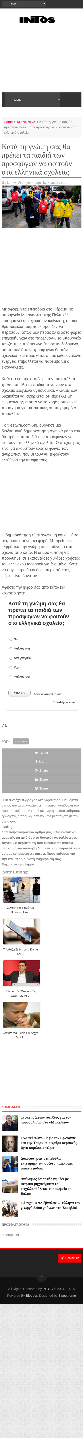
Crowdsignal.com (63, 702)
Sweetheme (67, 1295)
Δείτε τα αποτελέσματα (48, 694)
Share (41, 761)
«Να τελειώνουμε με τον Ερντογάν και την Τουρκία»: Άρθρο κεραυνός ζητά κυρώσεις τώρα (49, 1143)
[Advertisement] (41, 58)
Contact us (70, 1258)
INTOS (48, 1289)
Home (8, 122)
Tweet (41, 752)
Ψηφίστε (19, 692)
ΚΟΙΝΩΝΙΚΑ (26, 122)
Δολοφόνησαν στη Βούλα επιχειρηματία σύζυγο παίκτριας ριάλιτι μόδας (47, 1163)
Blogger (31, 1295)
